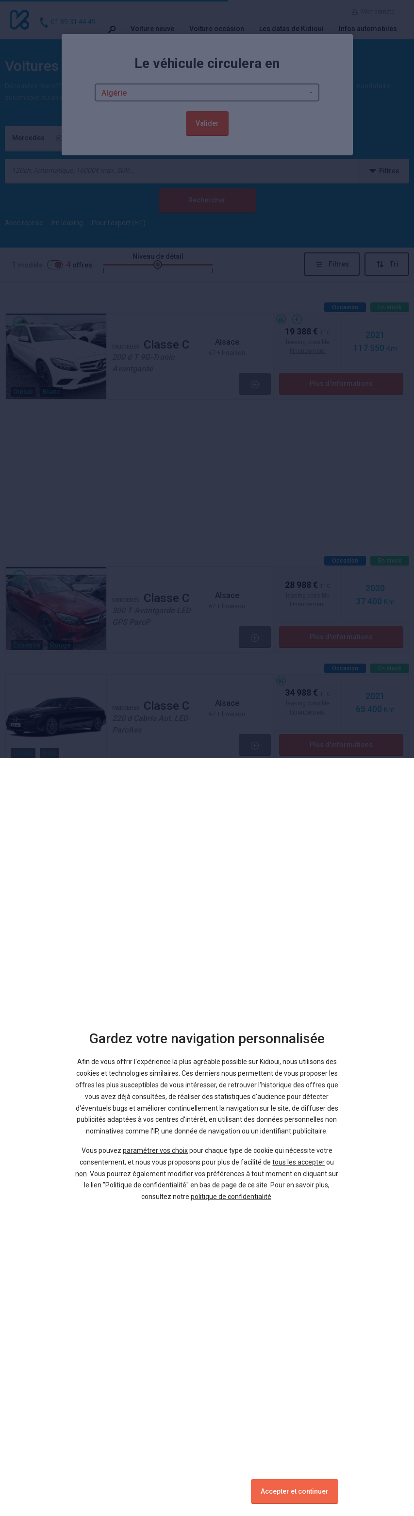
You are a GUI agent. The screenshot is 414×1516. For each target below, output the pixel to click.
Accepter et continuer (295, 1491)
